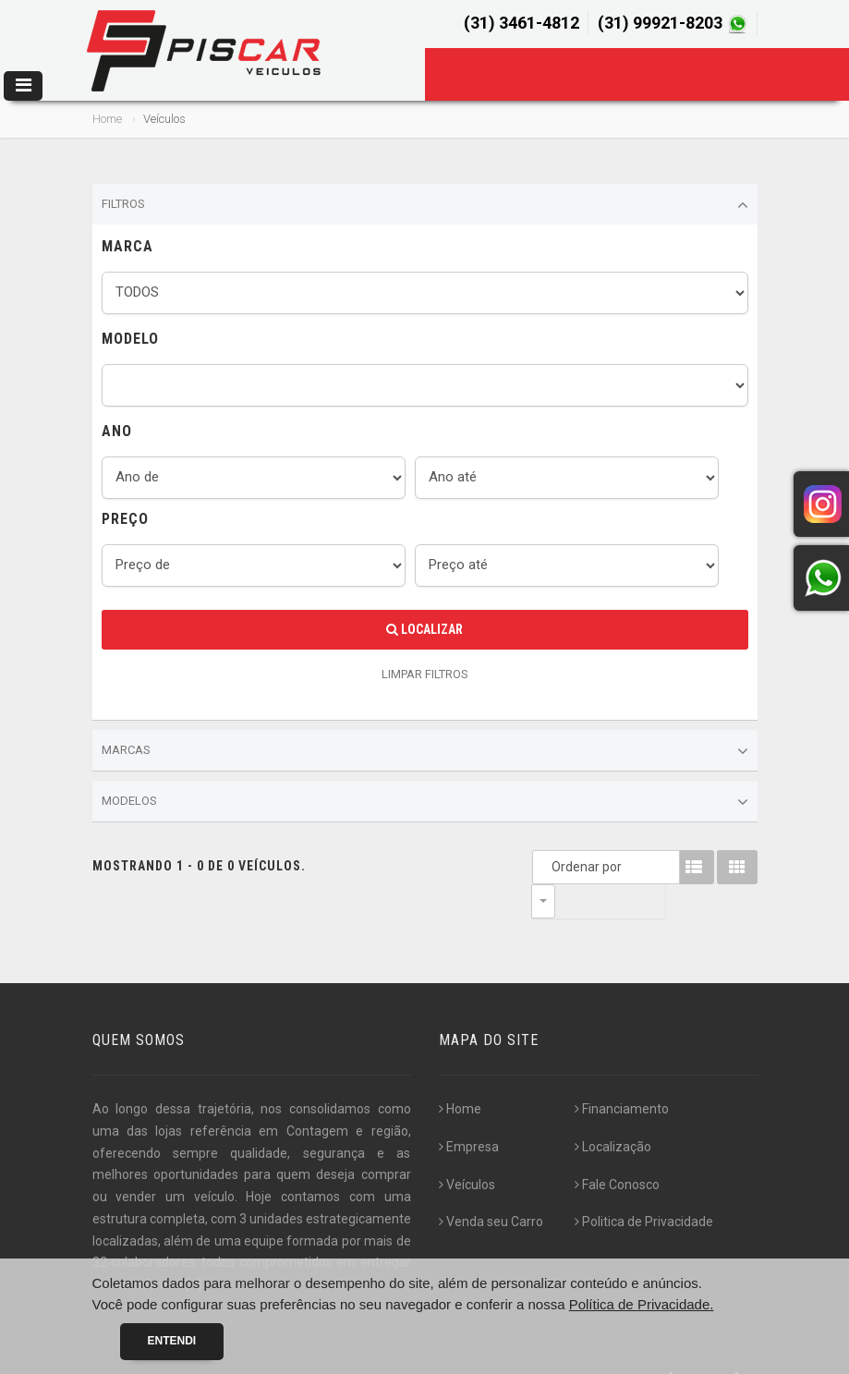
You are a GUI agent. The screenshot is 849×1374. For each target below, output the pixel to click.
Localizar (424, 629)
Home (107, 119)
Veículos (467, 1150)
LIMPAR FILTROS (425, 674)
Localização (613, 1112)
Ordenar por (548, 866)
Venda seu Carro (491, 1187)
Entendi (172, 1340)
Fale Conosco (617, 1150)
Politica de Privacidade (644, 1187)
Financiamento (622, 1074)
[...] (193, 1250)
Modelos (425, 802)
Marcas (425, 751)
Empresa (469, 1112)
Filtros (425, 205)
